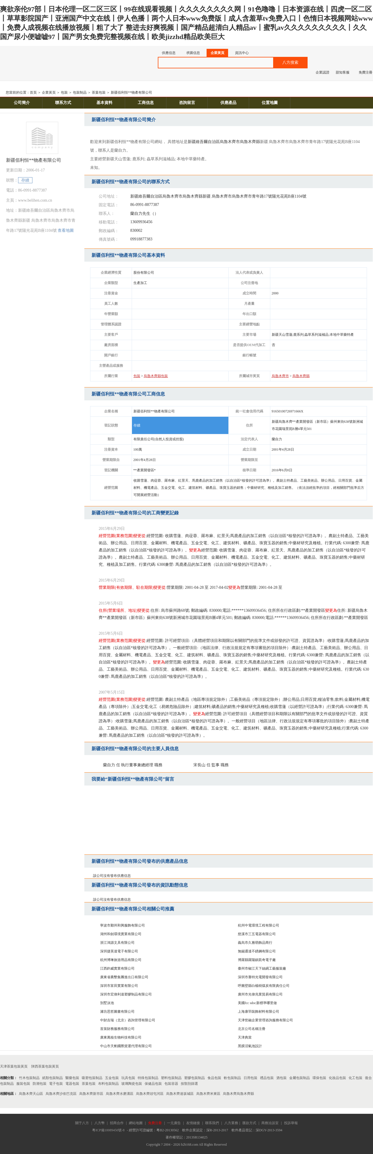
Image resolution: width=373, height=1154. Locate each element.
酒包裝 (281, 1078)
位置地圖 (270, 103)
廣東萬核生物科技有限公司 (120, 1037)
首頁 (33, 92)
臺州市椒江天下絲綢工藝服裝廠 (262, 968)
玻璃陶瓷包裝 (131, 1084)
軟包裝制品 (232, 1078)
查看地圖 (66, 230)
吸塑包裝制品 (92, 1078)
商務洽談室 (270, 1123)
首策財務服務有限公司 (117, 1029)
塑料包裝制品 (171, 1078)
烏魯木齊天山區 (31, 1094)
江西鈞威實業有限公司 (117, 968)
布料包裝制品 (108, 1084)
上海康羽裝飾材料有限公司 (258, 1012)
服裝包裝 (23, 1084)
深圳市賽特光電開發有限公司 (260, 977)
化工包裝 (355, 1078)
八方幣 (99, 1123)
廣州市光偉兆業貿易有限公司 (260, 994)
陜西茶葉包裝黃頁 (45, 1066)
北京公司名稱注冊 (251, 1029)
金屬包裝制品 (299, 1078)
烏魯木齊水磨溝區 (119, 1094)
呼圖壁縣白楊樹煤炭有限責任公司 (264, 986)
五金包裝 (112, 1078)
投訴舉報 (291, 1123)
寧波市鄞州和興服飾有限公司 (122, 925)
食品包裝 (214, 1078)
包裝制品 (80, 92)
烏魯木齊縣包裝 (156, 376)
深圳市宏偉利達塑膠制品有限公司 (126, 994)
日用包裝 (250, 1078)
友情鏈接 (193, 1123)
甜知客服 (342, 72)
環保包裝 (319, 1078)
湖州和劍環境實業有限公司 (120, 934)
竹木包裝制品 (29, 1078)
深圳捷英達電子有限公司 (119, 951)
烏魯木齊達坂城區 (180, 1094)
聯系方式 (63, 103)
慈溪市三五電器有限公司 (257, 934)
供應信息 (169, 53)
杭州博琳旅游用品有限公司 (120, 960)
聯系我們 (212, 1123)
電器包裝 (72, 1084)
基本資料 (104, 103)
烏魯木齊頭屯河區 (150, 1094)
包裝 (64, 92)
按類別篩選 (189, 1084)
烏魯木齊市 (230, 142)
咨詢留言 (187, 103)
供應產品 (228, 103)
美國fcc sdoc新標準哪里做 (257, 1003)
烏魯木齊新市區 (91, 1094)
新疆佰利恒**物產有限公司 (131, 92)
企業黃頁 (217, 53)
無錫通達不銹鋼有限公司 (257, 951)
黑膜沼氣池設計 (250, 1046)
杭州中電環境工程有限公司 (258, 925)
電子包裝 (56, 1084)
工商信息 (146, 103)
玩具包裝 (128, 1078)
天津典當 (245, 1037)
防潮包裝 (39, 1084)
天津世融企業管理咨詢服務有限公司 (265, 1020)
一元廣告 (174, 1123)
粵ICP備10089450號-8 (108, 1130)
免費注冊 (365, 72)
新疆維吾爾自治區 (204, 142)
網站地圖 (136, 1123)
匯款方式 (249, 1123)
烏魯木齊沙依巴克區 (61, 1094)
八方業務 (231, 1123)
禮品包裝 (267, 1078)
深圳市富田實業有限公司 (119, 986)
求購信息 (193, 53)
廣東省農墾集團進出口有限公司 (124, 977)
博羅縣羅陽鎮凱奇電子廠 (257, 960)
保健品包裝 (153, 1084)
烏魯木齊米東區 (208, 1094)
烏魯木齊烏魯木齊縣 (238, 1094)
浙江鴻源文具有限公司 (117, 943)
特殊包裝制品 (148, 1078)
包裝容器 (171, 1084)
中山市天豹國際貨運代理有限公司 (126, 1046)
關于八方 (82, 1123)
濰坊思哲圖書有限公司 (117, 1012)
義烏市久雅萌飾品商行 (255, 943)
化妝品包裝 (337, 1078)
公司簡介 (22, 103)
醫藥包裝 (72, 1078)
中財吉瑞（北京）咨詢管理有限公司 (127, 1020)
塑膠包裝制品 (194, 1078)
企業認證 (322, 72)
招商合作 (117, 1123)
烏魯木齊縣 (250, 142)
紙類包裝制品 (52, 1078)
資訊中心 (242, 53)
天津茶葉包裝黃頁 (14, 1066)
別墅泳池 (107, 1003)
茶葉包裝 (99, 92)
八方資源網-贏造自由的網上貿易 (45, 60)
